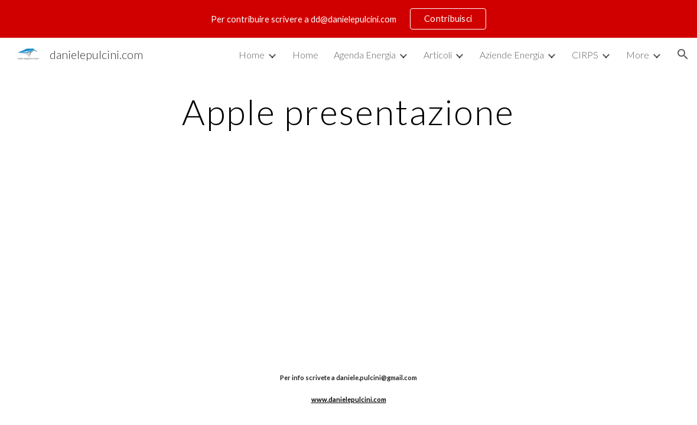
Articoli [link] (438, 54)
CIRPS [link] (585, 54)
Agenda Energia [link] (365, 54)
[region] (348, 19)
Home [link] (252, 54)
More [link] (637, 54)
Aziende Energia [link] (512, 54)
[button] (683, 54)
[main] (348, 111)
